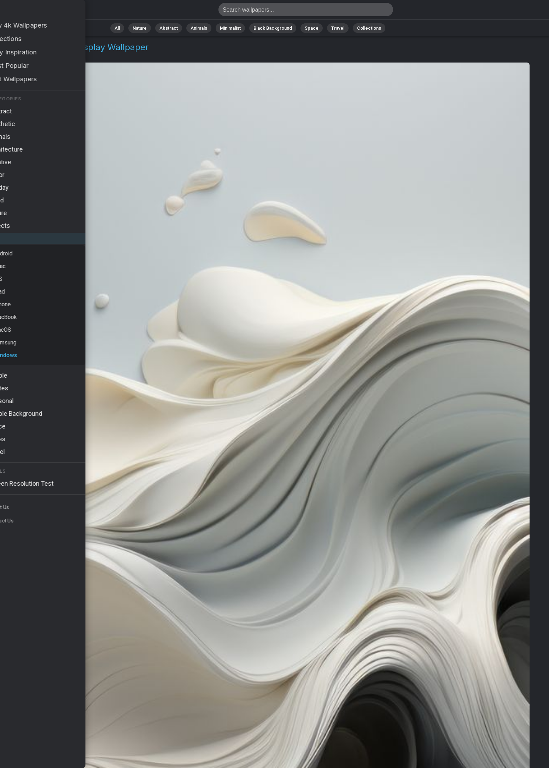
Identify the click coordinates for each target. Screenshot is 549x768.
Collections (369, 28)
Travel (337, 28)
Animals (199, 28)
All (117, 28)
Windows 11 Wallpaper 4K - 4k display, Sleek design (42, 11)
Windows (46, 55)
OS (22, 55)
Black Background (272, 28)
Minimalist (230, 28)
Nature (140, 28)
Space (312, 28)
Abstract (168, 28)
